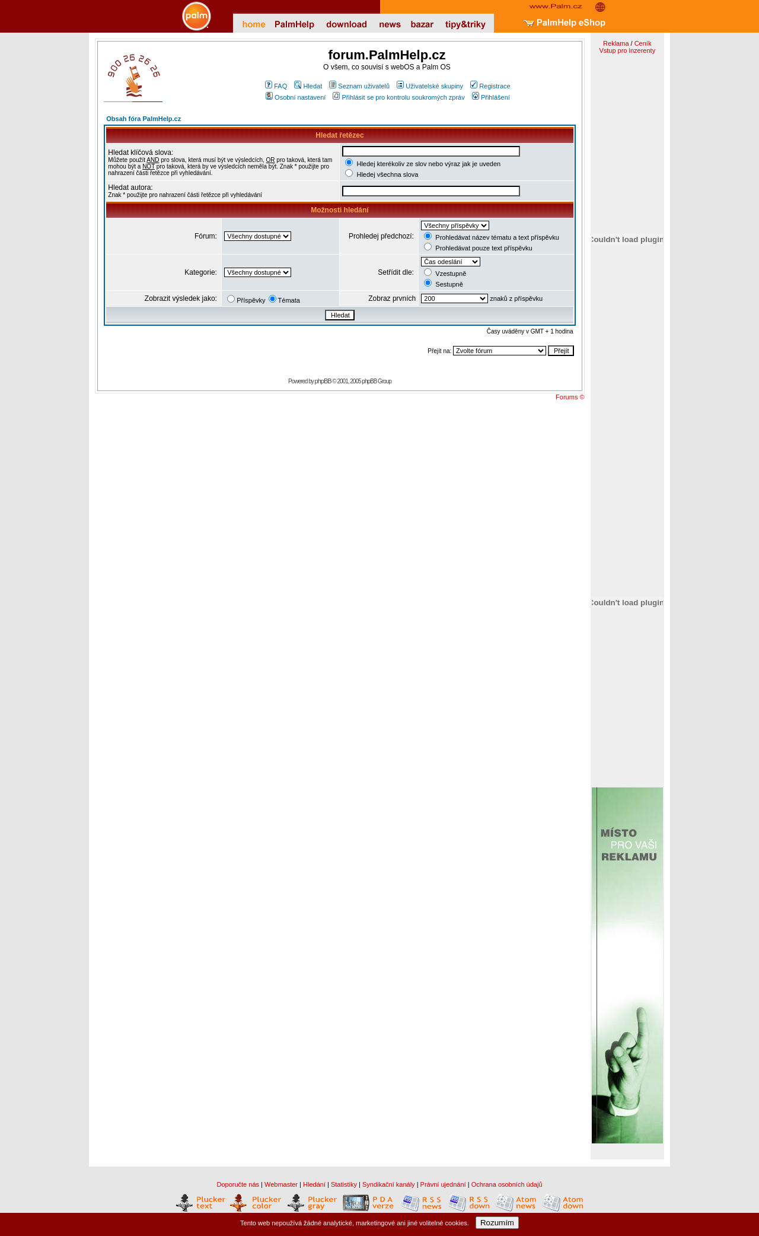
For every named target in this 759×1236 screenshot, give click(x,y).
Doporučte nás (237, 1184)
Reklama (616, 43)
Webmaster (281, 1184)
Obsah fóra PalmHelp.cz (143, 118)
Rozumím (497, 1222)
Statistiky (344, 1184)
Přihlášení (491, 97)
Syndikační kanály (388, 1184)
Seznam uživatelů (359, 86)
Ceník (643, 43)
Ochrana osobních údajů (507, 1184)
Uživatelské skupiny (430, 86)
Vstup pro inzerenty (627, 50)
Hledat (308, 86)
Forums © (570, 397)
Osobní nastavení (296, 97)
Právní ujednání (443, 1184)
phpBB (323, 381)
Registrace (490, 86)
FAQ (276, 86)
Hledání (314, 1184)
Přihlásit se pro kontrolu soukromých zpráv (398, 97)
